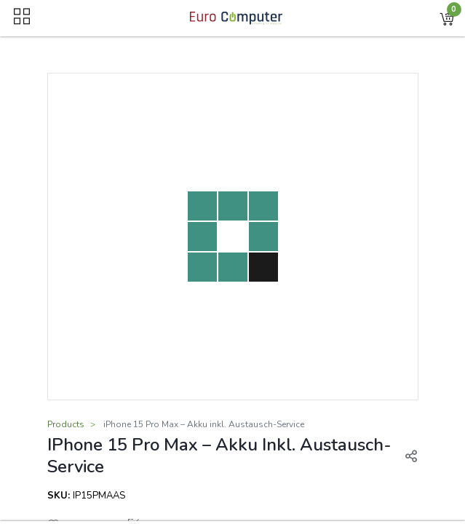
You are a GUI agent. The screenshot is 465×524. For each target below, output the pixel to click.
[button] (447, 18)
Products (65, 424)
